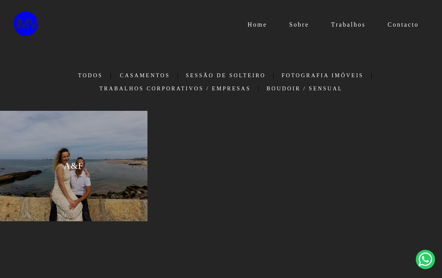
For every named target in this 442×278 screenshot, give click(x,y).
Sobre (299, 24)
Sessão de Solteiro (226, 75)
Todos (90, 75)
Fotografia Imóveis (322, 75)
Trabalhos (348, 24)
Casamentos (145, 75)
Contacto (403, 24)
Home (257, 24)
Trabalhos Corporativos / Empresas (175, 89)
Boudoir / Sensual (304, 89)
